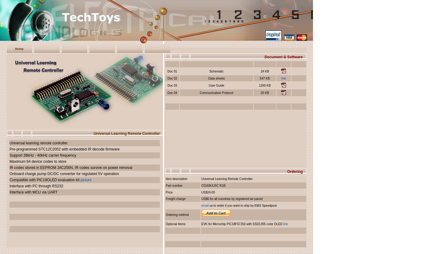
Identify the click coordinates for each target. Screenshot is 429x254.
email (205, 205)
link (283, 78)
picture (85, 180)
